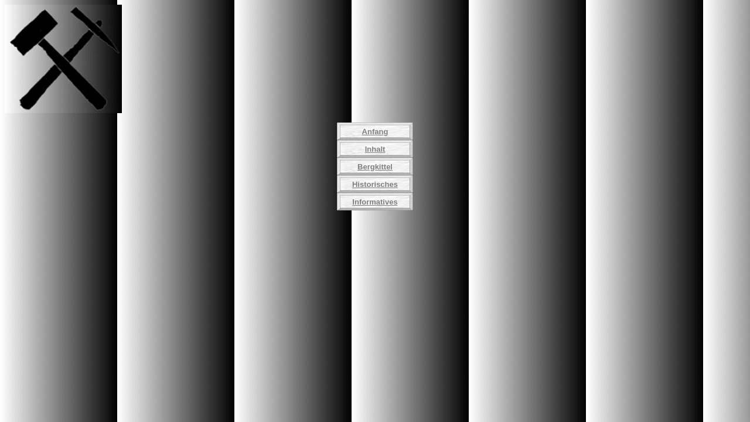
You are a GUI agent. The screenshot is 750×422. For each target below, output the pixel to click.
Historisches (375, 184)
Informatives (374, 202)
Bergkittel (375, 166)
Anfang (375, 131)
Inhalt (375, 149)
